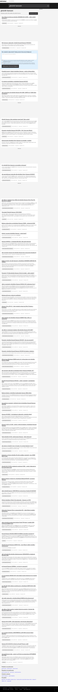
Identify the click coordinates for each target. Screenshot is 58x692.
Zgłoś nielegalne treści (27, 689)
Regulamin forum (17, 687)
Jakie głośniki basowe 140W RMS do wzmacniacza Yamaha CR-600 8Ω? (19, 490)
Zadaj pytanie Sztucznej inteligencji (10, 66)
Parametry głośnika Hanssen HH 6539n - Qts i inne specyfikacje (17, 130)
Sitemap (16, 689)
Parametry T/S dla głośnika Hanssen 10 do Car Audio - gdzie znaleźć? (18, 273)
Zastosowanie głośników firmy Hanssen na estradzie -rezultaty (16, 140)
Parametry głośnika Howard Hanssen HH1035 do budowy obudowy (18, 351)
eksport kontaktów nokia (5, 672)
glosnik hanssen (4, 668)
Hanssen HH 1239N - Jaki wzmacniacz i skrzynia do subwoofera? (17, 621)
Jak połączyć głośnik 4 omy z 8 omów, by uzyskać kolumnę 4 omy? (17, 445)
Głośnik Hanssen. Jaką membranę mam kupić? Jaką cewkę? (16, 119)
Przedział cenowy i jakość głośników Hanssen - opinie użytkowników (18, 71)
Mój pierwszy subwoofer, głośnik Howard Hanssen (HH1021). (16, 42)
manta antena (12, 672)
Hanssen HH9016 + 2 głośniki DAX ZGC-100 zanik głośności (16, 241)
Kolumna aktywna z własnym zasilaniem (11, 295)
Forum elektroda (11, 1)
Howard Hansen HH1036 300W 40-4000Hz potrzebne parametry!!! (18, 533)
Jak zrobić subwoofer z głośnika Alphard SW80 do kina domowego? (18, 598)
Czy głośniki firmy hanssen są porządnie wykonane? (14, 165)
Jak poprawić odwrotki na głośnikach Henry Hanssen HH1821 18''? (18, 370)
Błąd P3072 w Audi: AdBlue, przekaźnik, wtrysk (9, 679)
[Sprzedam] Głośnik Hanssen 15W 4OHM (12, 212)
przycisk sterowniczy (18, 672)
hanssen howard (15, 668)
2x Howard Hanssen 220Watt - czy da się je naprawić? (15, 566)
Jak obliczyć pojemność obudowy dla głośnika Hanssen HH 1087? (17, 330)
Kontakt (21, 689)
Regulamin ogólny (24, 687)
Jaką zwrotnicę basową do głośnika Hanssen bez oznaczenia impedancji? (19, 252)
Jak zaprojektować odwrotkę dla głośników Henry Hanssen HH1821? (18, 174)
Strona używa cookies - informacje (8, 689)
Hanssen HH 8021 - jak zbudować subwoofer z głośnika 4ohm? (17, 414)
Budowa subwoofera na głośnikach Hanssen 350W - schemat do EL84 (18, 223)
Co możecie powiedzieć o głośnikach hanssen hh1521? (15, 81)
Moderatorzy (11, 687)
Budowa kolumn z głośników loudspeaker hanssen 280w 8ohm (16, 393)
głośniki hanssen (9, 668)
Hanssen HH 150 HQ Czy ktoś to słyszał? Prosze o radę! (15, 643)
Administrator (5, 687)
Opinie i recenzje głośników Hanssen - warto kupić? (14, 233)
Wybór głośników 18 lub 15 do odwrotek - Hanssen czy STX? (16, 500)
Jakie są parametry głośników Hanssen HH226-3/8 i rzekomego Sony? (18, 284)
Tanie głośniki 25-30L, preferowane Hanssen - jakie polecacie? (17, 436)
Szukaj (48, 6)
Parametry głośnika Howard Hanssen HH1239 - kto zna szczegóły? (18, 340)
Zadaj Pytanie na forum (33, 13)
